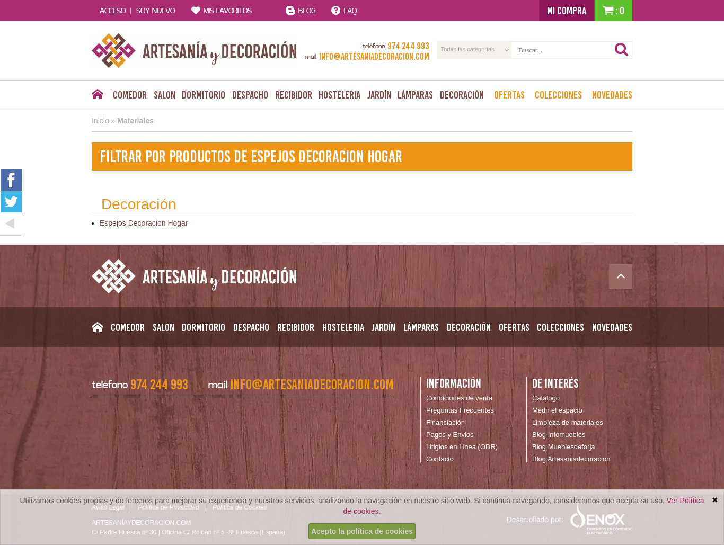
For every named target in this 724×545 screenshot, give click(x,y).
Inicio (100, 121)
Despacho (250, 94)
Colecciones (558, 94)
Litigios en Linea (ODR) (462, 446)
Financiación (445, 422)
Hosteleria (339, 94)
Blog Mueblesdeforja (563, 446)
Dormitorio (203, 94)
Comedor (130, 94)
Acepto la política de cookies (362, 531)
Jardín (379, 94)
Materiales (135, 121)
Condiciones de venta (459, 398)
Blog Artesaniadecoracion (571, 458)
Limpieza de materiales (567, 422)
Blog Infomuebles (558, 434)
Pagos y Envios (450, 434)
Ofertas (509, 94)
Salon (164, 94)
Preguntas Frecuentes (460, 410)
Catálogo (546, 398)
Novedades (612, 94)
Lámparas (415, 94)
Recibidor (293, 94)
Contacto (440, 458)
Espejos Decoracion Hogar (144, 223)
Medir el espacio (557, 410)
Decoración (462, 94)
